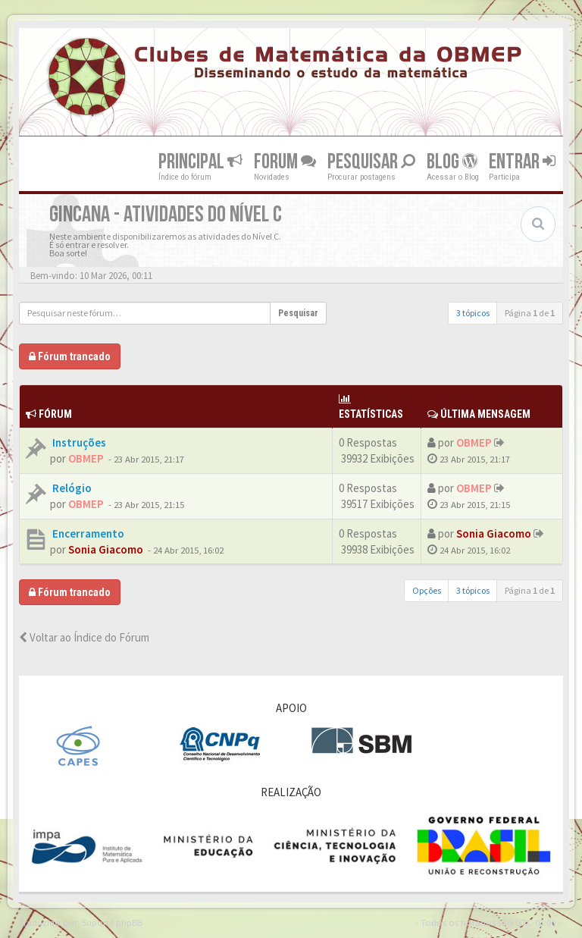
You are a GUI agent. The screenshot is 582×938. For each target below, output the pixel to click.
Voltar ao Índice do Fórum (84, 637)
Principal (200, 161)
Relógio (71, 488)
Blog (452, 161)
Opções (426, 590)
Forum (285, 161)
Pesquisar (371, 161)
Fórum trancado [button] (70, 356)
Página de (530, 312)
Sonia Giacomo (105, 549)
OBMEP (86, 458)
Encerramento (87, 533)
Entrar (522, 161)
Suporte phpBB (112, 922)
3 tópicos (473, 312)
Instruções (78, 442)
